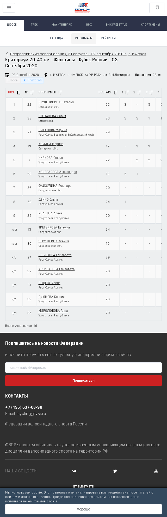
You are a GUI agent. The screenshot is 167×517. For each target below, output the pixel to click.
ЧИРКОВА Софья (51, 158)
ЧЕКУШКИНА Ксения (54, 241)
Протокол (32, 80)
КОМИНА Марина (51, 144)
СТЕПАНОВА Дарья (52, 116)
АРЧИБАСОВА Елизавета (57, 269)
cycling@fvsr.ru (31, 414)
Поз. (11, 92)
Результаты (83, 38)
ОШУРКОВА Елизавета (55, 255)
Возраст (105, 92)
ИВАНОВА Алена (51, 213)
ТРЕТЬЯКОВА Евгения (54, 227)
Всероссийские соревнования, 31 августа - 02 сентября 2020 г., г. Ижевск (78, 54)
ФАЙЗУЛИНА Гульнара (55, 186)
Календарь (58, 38)
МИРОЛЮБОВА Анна (53, 310)
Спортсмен (48, 92)
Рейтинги (108, 38)
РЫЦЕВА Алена (49, 283)
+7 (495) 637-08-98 (23, 408)
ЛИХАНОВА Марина (53, 130)
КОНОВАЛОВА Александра (58, 172)
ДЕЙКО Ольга (48, 199)
